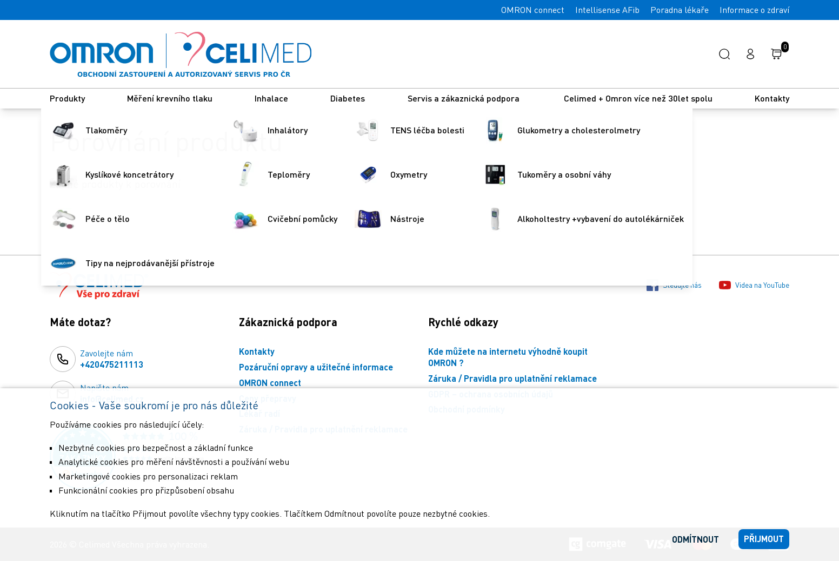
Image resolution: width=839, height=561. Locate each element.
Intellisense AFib (607, 9)
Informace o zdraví (754, 9)
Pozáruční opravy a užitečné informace (316, 367)
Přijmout (764, 538)
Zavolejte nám (111, 359)
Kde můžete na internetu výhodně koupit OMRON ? (508, 357)
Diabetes (347, 98)
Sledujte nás (674, 285)
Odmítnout (695, 539)
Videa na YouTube (754, 285)
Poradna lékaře (679, 9)
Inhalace (271, 98)
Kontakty (772, 98)
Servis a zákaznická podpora (465, 98)
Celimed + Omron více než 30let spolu (638, 98)
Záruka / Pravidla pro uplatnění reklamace (512, 378)
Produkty (67, 98)
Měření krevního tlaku (169, 98)
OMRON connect (532, 9)
